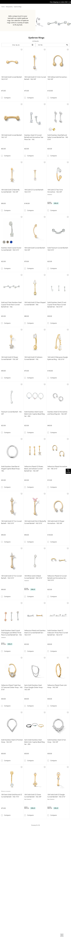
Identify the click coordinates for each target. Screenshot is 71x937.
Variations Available (5, 791)
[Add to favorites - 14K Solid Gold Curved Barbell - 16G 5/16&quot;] (21, 49)
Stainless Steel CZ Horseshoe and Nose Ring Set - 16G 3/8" (57, 413)
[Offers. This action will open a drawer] (68, 471)
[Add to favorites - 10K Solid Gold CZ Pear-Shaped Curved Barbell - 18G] (44, 275)
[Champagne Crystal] (7, 242)
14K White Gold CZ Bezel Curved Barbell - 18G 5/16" (33, 577)
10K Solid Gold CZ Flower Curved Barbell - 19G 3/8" (9, 358)
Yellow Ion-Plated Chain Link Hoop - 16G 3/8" (57, 686)
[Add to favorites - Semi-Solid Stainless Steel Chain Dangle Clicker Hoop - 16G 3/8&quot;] (44, 657)
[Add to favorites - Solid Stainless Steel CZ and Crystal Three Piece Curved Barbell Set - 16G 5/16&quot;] (67, 275)
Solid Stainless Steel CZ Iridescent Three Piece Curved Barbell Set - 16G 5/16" (57, 632)
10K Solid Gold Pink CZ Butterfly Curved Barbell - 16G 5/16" (35, 522)
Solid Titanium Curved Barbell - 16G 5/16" (58, 249)
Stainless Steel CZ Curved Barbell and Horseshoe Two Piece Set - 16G (33, 137)
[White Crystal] (4, 242)
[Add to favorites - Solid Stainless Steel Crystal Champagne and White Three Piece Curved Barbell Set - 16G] (21, 603)
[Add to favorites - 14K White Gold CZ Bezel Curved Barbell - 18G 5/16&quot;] (44, 548)
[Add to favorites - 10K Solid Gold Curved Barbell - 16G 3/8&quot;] (44, 217)
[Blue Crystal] (11, 242)
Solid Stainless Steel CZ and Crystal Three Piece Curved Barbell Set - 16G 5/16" (56, 304)
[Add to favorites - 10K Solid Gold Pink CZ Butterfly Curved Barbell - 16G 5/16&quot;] (44, 493)
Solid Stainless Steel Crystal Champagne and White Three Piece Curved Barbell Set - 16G (11, 632)
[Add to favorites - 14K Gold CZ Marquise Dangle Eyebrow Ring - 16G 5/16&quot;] (67, 329)
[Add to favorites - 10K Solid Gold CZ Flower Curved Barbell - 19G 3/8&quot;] (21, 329)
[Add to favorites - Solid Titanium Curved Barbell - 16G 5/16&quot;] (67, 217)
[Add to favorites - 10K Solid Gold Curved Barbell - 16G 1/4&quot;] (21, 104)
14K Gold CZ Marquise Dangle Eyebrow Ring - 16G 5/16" (57, 358)
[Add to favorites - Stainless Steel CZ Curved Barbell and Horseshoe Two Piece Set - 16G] (44, 104)
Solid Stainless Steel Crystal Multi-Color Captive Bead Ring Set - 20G (34, 414)
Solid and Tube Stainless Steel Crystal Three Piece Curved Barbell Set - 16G (11, 304)
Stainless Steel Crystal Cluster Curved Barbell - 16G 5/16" (11, 249)
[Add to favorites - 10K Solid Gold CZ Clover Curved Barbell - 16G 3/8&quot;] (44, 767)
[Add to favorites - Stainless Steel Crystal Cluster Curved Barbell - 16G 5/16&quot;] (21, 217)
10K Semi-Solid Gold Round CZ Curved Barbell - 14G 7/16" (11, 796)
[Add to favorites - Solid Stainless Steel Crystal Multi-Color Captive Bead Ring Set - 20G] (44, 384)
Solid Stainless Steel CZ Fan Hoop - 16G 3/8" (56, 741)
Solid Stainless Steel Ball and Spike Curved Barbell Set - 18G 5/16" (57, 137)
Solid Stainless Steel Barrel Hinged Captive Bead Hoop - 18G (10, 469)
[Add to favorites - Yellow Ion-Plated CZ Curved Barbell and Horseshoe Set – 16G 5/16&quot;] (67, 548)
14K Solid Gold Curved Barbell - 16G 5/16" (11, 78)
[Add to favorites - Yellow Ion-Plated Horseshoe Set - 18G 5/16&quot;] (67, 439)
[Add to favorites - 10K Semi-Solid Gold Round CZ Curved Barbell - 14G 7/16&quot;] (21, 767)
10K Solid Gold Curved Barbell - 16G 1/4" (11, 136)
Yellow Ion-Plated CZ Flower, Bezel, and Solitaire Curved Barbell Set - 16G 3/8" (33, 469)
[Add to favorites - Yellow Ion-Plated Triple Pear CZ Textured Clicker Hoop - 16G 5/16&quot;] (21, 657)
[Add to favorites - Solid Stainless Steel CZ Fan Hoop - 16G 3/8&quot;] (67, 712)
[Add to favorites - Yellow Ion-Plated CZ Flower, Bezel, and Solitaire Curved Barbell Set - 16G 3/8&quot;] (44, 439)
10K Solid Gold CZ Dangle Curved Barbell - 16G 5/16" (56, 796)
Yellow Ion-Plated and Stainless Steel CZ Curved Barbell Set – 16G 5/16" (35, 632)
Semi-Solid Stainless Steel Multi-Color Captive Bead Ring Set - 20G (34, 742)
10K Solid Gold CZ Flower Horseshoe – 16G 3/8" (55, 522)
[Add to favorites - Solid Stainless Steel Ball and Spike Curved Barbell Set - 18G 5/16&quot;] (67, 104)
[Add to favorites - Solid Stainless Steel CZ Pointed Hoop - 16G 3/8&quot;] (21, 712)
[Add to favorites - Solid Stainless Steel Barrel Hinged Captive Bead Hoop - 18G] (21, 439)
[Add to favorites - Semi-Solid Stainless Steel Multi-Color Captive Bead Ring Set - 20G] (44, 712)
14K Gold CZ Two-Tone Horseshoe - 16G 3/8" (55, 191)
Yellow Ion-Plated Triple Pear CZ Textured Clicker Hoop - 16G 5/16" (11, 687)
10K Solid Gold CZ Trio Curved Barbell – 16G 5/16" (11, 522)
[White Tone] (50, 129)
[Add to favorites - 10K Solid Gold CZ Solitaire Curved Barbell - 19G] (44, 329)
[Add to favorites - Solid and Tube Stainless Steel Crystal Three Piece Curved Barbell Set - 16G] (21, 275)
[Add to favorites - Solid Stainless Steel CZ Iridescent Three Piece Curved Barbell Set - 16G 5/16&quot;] (67, 603)
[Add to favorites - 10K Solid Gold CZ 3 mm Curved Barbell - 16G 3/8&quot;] (44, 49)
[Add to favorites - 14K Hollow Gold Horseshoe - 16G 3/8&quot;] (67, 49)
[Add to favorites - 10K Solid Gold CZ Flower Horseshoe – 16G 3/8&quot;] (67, 493)
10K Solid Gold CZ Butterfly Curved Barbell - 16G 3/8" (10, 191)
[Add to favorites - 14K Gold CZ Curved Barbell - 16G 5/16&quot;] (44, 162)
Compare (7, 98)
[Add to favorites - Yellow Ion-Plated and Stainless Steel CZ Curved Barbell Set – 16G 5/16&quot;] (44, 603)
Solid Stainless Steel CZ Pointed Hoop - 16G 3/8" (12, 741)
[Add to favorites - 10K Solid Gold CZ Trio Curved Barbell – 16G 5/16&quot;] (21, 493)
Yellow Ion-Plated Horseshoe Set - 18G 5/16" (57, 468)
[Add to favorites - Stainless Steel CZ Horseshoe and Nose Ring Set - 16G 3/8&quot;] (67, 384)
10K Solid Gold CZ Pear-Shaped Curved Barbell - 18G (35, 303)
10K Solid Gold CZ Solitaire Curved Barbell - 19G (33, 358)
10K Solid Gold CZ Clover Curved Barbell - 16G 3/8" (32, 796)
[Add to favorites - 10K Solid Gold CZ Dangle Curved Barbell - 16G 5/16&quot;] (67, 767)
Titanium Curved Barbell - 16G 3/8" (11, 413)
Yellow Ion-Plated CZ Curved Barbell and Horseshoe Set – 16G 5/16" (57, 578)
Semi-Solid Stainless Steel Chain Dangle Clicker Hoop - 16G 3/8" (33, 687)
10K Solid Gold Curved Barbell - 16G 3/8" (35, 249)
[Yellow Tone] (53, 129)
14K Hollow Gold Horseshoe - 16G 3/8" (57, 78)
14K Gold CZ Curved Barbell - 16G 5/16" (34, 191)
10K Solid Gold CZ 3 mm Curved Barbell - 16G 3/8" (35, 78)
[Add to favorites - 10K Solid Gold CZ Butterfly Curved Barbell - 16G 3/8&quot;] (21, 162)
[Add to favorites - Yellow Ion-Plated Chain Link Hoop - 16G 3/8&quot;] (67, 657)
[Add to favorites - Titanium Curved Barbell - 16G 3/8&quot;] (21, 384)
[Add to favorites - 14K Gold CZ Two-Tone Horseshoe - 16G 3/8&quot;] (67, 162)
